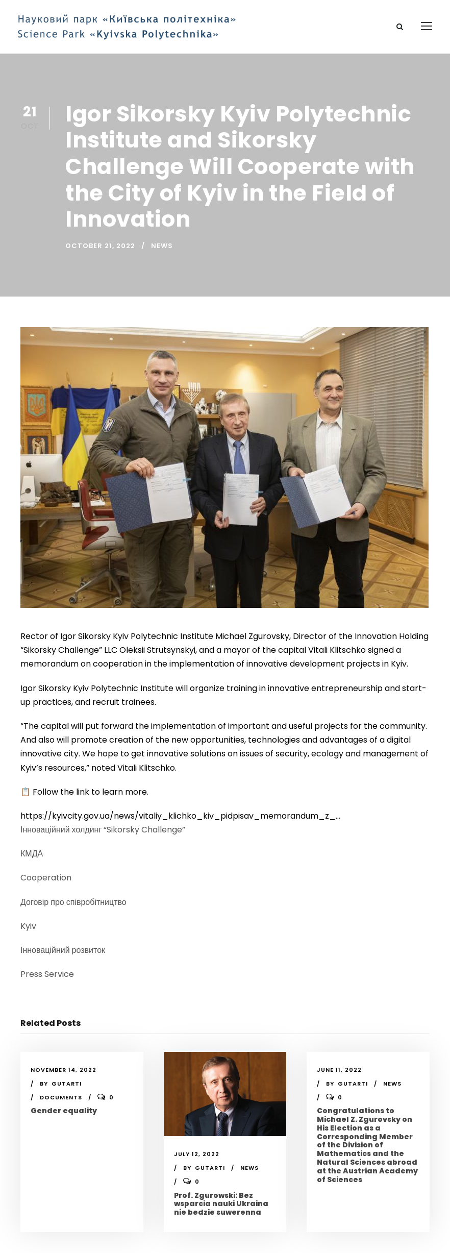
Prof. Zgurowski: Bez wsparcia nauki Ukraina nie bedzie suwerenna (221, 1204)
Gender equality (64, 1110)
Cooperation (45, 877)
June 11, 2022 (339, 1070)
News (162, 246)
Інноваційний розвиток (62, 950)
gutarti (67, 1083)
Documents (61, 1097)
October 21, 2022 (100, 246)
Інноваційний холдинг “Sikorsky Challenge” (102, 830)
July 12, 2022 (196, 1154)
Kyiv (28, 926)
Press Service (47, 974)
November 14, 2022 (63, 1070)
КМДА (31, 853)
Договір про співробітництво (73, 902)
